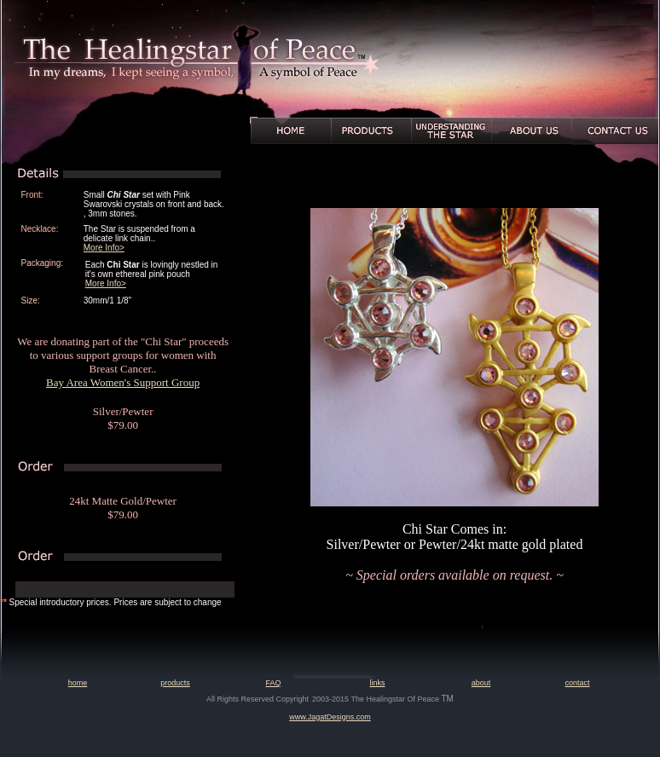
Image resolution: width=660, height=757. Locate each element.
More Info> (104, 247)
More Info (103, 283)
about (481, 683)
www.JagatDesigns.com (330, 717)
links (377, 683)
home (78, 683)
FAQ (273, 683)
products (175, 683)
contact (576, 683)
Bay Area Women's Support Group (123, 382)
